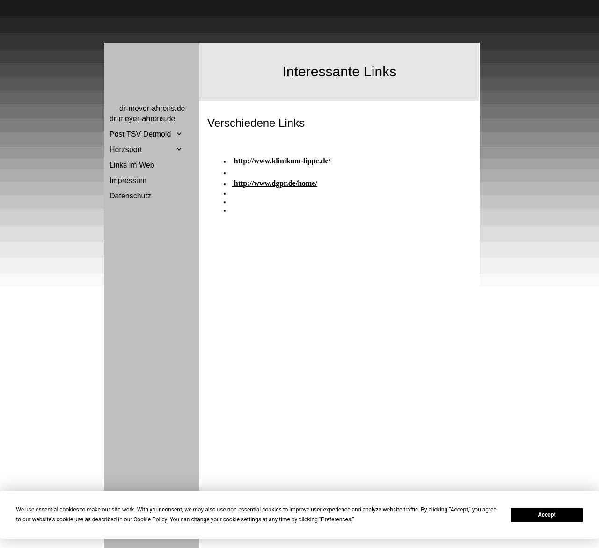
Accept (547, 514)
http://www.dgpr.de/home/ (274, 183)
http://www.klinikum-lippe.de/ (281, 161)
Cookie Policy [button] (150, 519)
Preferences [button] (336, 519)
